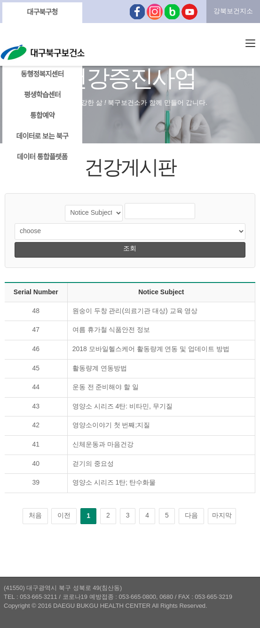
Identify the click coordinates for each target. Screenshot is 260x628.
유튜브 (189, 12)
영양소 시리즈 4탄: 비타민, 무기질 (122, 406)
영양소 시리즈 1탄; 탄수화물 (114, 483)
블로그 (172, 12)
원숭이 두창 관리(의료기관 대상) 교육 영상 (135, 311)
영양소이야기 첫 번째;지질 (111, 425)
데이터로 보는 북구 (42, 137)
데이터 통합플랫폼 (42, 157)
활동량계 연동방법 (99, 368)
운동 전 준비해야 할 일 (105, 387)
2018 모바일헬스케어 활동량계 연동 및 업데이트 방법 (150, 349)
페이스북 (137, 12)
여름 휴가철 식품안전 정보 (111, 330)
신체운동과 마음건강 (103, 444)
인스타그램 (155, 12)
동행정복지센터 (42, 74)
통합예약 (42, 116)
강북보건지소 (233, 11)
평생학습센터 (42, 95)
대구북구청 (42, 12)
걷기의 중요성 (93, 464)
